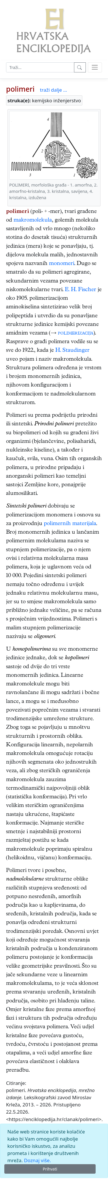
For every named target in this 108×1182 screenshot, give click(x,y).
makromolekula (33, 221)
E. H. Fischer (80, 290)
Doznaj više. (37, 1160)
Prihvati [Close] (50, 1169)
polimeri (20, 89)
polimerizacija (75, 333)
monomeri (61, 264)
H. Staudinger (72, 351)
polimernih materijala (70, 524)
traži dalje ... (53, 90)
